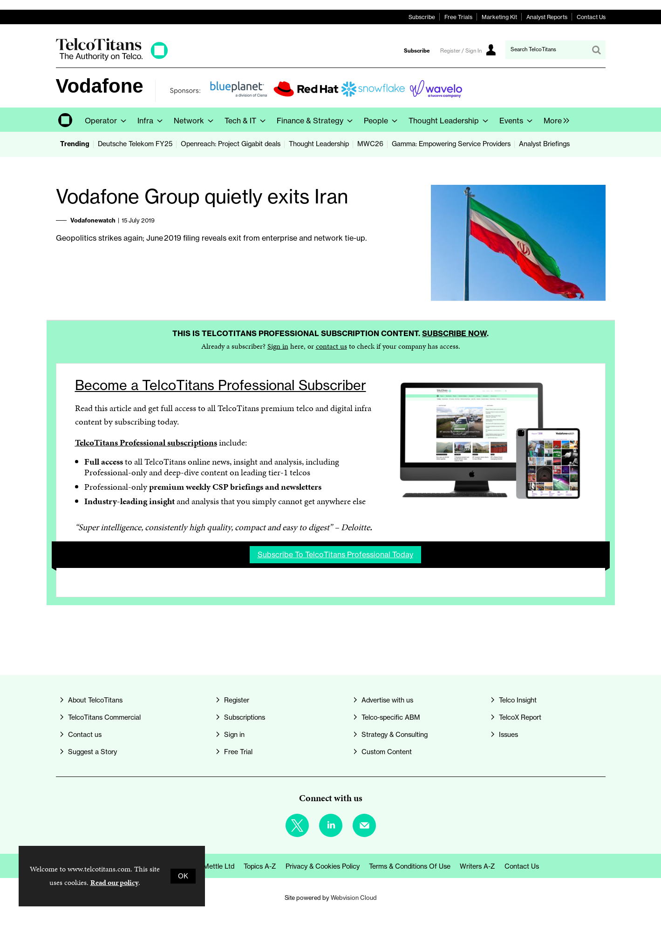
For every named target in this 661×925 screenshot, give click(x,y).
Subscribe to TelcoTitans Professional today (335, 554)
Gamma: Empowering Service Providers (451, 144)
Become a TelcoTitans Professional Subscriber (220, 385)
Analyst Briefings (544, 144)
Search (596, 49)
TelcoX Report (520, 717)
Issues (508, 734)
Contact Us (591, 17)
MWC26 (370, 144)
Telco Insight (518, 700)
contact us (331, 346)
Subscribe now (454, 333)
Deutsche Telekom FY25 (135, 144)
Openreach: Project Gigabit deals (230, 144)
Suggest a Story (92, 752)
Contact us (85, 734)
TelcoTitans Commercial (104, 717)
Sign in (277, 346)
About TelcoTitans (95, 700)
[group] (554, 120)
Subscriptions (244, 717)
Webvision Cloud (354, 897)
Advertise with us (387, 700)
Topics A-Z (260, 866)
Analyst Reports (546, 17)
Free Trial (238, 752)
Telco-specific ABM (390, 717)
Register (236, 700)
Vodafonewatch (93, 220)
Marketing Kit (499, 17)
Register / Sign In (461, 50)
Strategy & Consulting (394, 734)
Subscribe (422, 17)
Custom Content (386, 752)
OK (183, 876)
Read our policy (114, 882)
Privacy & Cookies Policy (323, 866)
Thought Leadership (319, 144)
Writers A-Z (477, 866)
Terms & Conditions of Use (409, 866)
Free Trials (458, 17)
